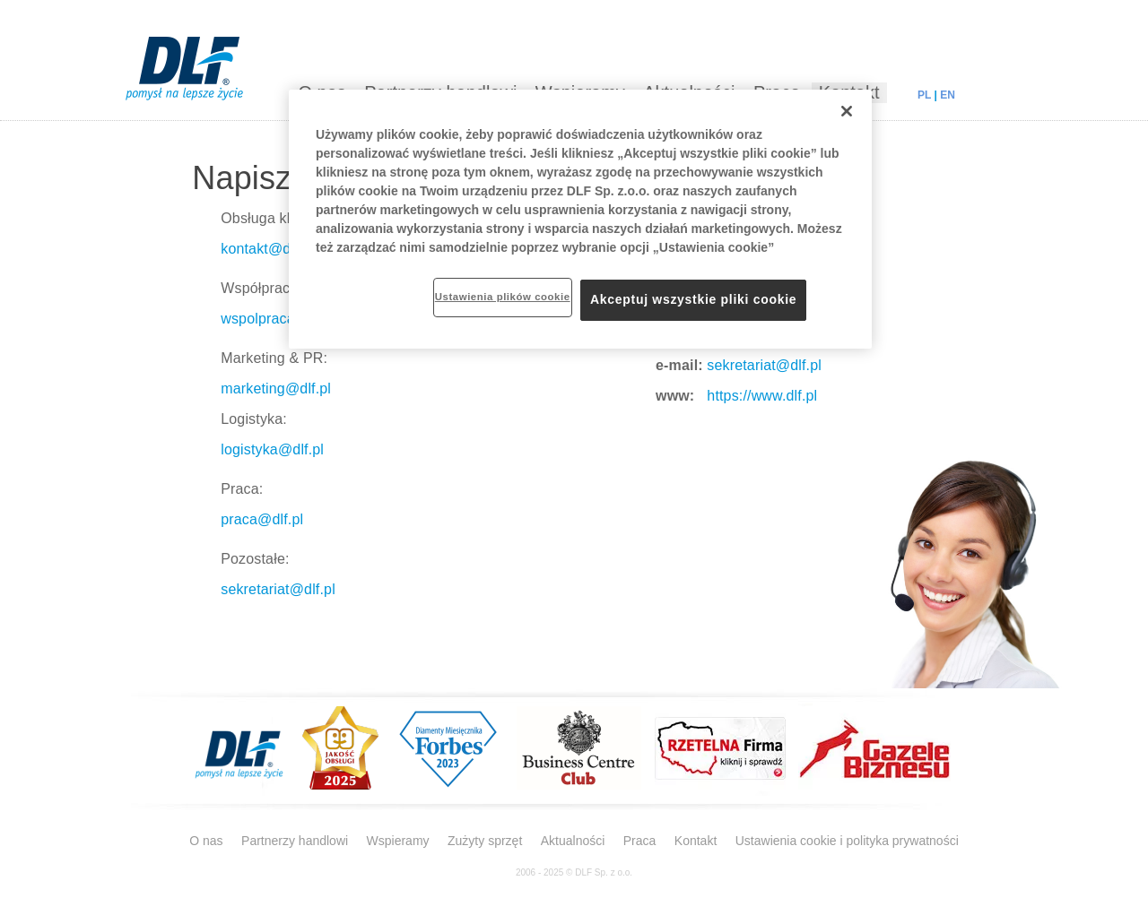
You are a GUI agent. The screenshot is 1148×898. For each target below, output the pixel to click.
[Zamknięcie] (846, 111)
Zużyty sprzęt (485, 840)
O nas (205, 840)
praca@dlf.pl (262, 519)
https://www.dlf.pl (760, 395)
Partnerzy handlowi (294, 840)
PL (924, 95)
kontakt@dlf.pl (267, 248)
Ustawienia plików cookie (502, 296)
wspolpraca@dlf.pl (281, 318)
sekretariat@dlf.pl (278, 589)
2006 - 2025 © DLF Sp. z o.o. (574, 872)
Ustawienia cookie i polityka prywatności (847, 840)
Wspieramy (398, 840)
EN (947, 95)
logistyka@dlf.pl (272, 449)
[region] (580, 219)
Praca (640, 840)
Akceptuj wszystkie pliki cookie (693, 299)
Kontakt (695, 840)
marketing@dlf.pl (276, 388)
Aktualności (573, 840)
